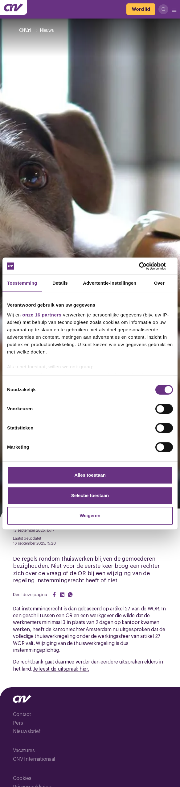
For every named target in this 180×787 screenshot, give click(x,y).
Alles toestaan (90, 475)
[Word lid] (140, 9)
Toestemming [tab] (22, 283)
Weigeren (90, 515)
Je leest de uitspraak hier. (61, 668)
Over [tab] (159, 283)
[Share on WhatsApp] (70, 594)
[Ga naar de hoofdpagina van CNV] (13, 7)
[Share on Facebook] (54, 594)
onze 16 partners (41, 314)
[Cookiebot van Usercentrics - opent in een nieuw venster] (146, 266)
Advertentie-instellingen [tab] (109, 283)
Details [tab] (60, 283)
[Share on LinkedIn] (62, 594)
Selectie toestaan (90, 495)
